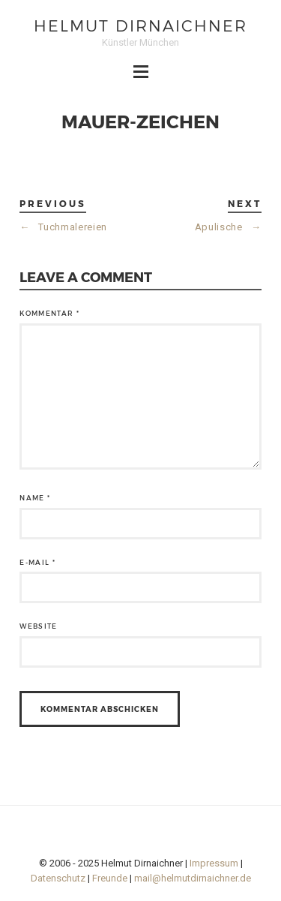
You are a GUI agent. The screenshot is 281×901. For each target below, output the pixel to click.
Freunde (109, 878)
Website (38, 626)
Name (34, 498)
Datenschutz (58, 878)
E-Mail (37, 562)
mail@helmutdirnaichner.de (192, 878)
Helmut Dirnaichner (140, 25)
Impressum (214, 863)
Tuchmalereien (63, 227)
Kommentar (49, 313)
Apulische (228, 227)
